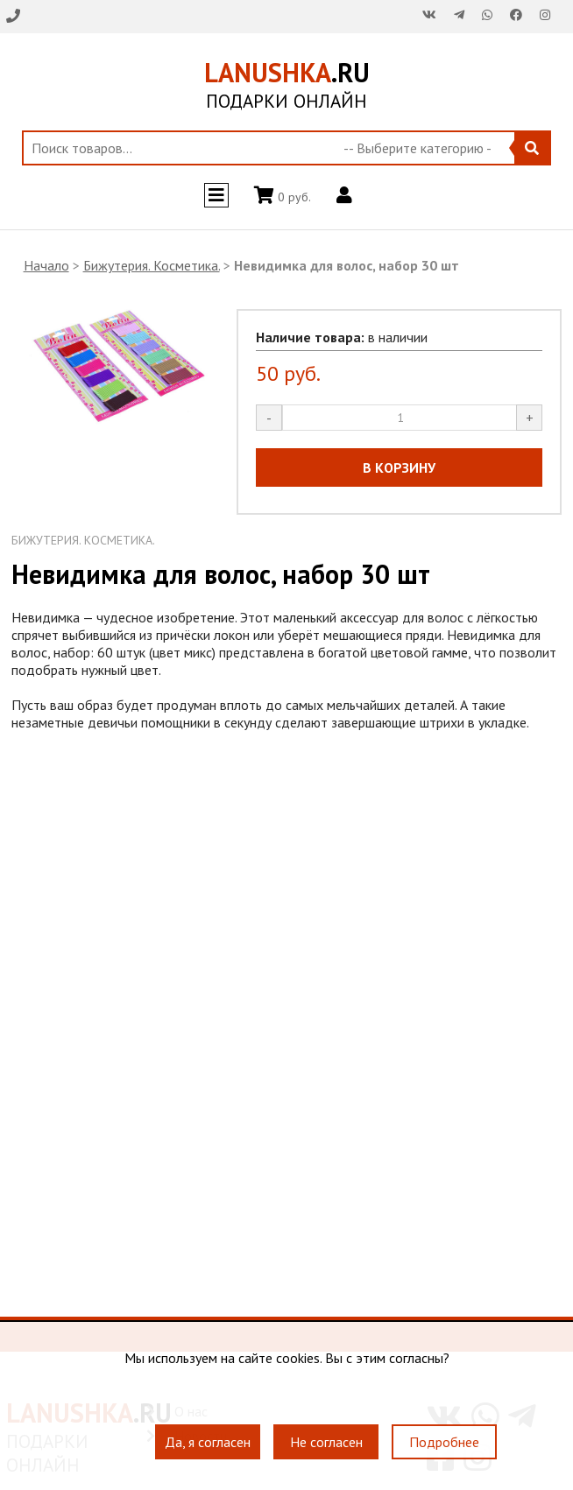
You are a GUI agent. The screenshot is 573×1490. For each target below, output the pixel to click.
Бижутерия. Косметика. (151, 265)
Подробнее (444, 1442)
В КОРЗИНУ (399, 467)
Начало (46, 265)
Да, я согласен (208, 1442)
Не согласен (326, 1442)
